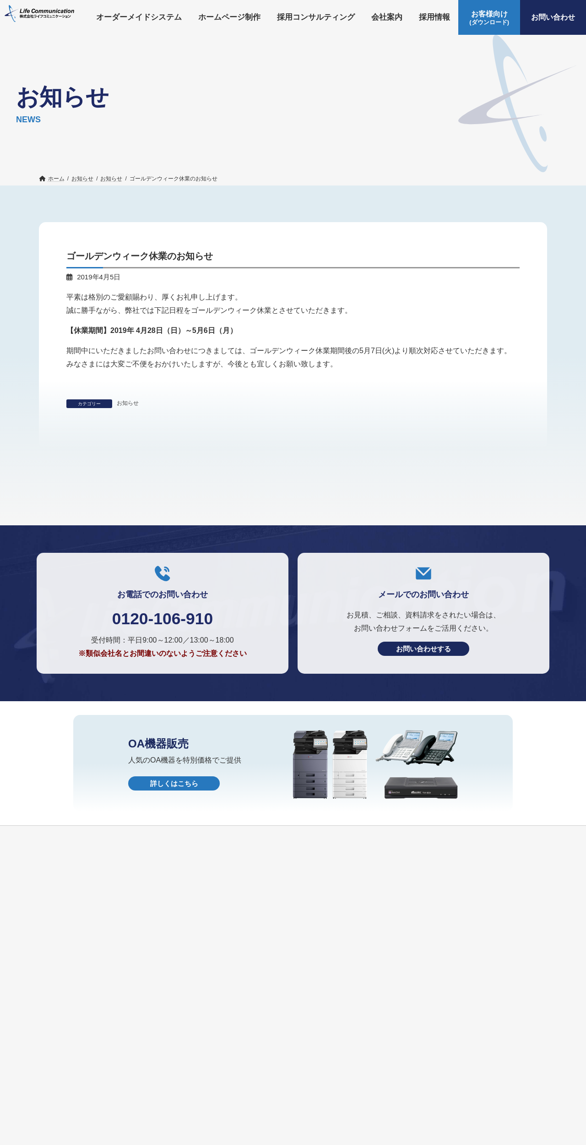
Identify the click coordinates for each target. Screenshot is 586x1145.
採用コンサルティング (238, 1084)
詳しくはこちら (174, 887)
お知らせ (128, 403)
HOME (232, 1100)
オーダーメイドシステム (81, 1084)
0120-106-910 (162, 721)
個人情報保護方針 (179, 1100)
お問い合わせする (423, 752)
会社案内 (301, 1084)
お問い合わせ (64, 1100)
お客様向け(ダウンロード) (454, 1084)
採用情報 (343, 1084)
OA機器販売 (118, 1100)
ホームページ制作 (161, 1084)
